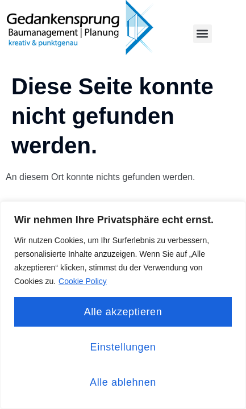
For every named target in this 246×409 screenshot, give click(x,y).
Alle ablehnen (123, 382)
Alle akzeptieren (123, 312)
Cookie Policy (83, 281)
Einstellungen (123, 347)
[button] (202, 33)
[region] (123, 305)
